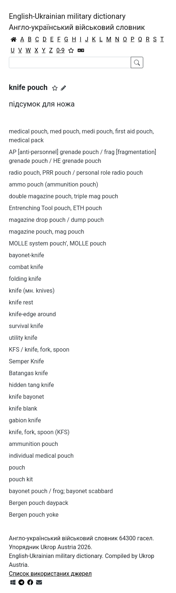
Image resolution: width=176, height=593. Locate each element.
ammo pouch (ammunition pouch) (53, 184)
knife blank (23, 408)
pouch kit (21, 479)
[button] (55, 88)
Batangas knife (28, 373)
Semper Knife (26, 361)
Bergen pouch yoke (34, 514)
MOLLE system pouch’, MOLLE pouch (57, 243)
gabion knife (25, 420)
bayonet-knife (26, 255)
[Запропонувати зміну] (63, 88)
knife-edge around (32, 314)
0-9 (60, 50)
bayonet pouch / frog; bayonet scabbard (61, 491)
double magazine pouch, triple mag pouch (63, 196)
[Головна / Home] (13, 39)
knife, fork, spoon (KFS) (39, 432)
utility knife (23, 337)
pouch (17, 467)
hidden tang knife (31, 384)
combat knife (26, 267)
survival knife (26, 325)
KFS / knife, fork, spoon (39, 349)
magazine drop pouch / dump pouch (56, 219)
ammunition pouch (33, 443)
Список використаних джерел (50, 573)
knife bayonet (26, 396)
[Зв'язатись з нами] (39, 582)
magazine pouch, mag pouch (46, 231)
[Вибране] (71, 50)
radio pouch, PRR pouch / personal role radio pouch (76, 172)
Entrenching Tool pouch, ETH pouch (55, 208)
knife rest (21, 302)
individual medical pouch (41, 455)
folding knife (25, 278)
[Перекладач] (81, 50)
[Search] (70, 62)
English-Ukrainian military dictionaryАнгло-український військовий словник (77, 22)
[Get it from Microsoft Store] (12, 582)
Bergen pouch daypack (38, 502)
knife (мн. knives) (31, 290)
